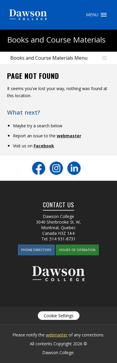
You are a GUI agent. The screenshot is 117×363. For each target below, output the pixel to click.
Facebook (44, 146)
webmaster (69, 136)
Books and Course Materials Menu (48, 58)
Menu (103, 14)
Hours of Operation (77, 250)
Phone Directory (36, 250)
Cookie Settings (59, 315)
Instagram (56, 168)
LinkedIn (74, 168)
